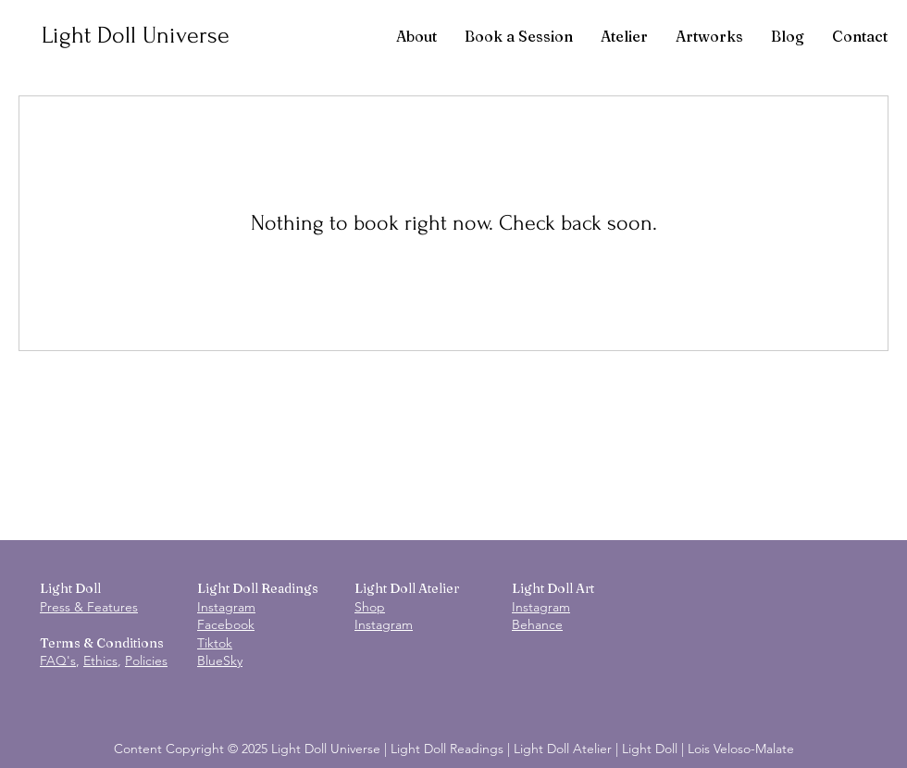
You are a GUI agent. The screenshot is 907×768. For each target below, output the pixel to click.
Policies (146, 660)
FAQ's (58, 660)
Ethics (100, 660)
